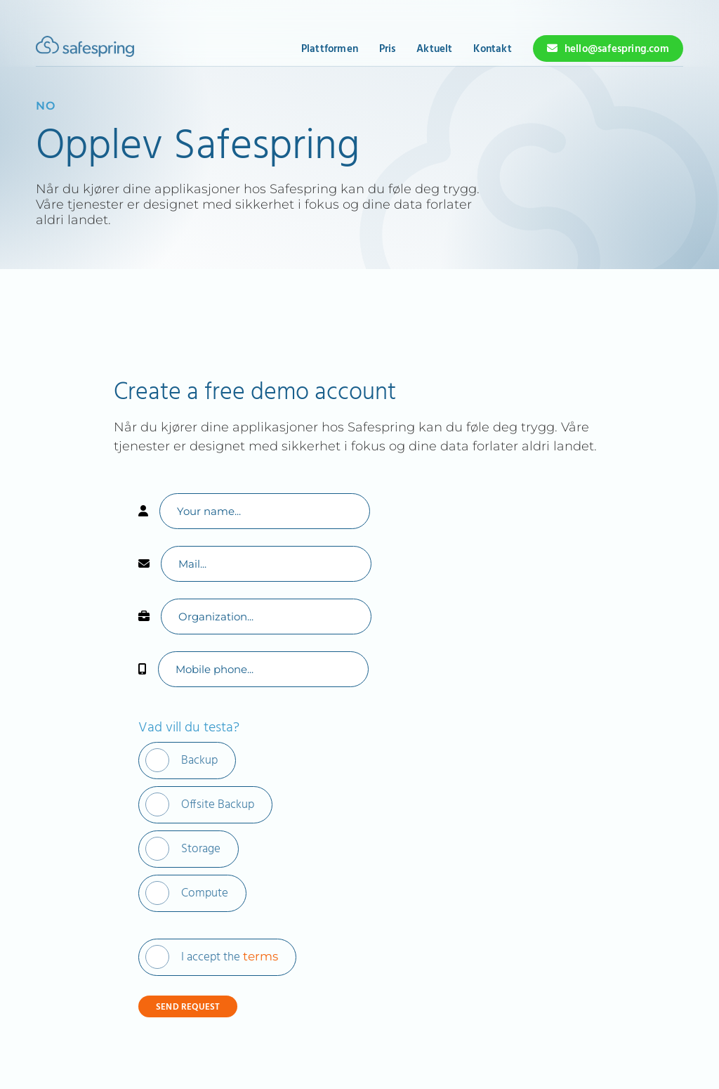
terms (260, 956)
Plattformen (329, 49)
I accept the (229, 957)
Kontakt (492, 49)
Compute (204, 893)
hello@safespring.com (617, 49)
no (45, 105)
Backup (199, 760)
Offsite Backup (217, 804)
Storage (200, 849)
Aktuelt (434, 49)
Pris (387, 49)
